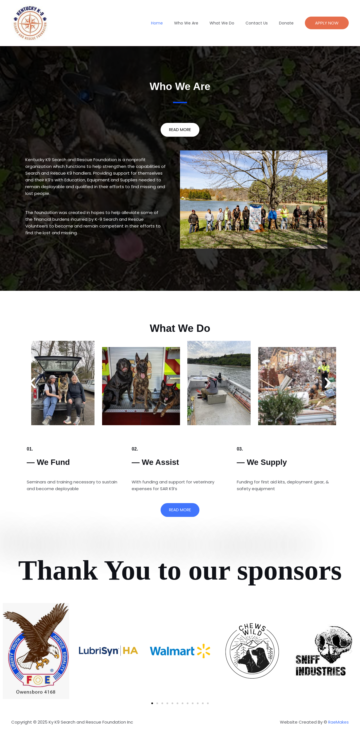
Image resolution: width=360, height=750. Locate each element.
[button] (327, 23)
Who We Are (198, 23)
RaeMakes (338, 722)
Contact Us (262, 23)
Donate (288, 23)
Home (172, 23)
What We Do (230, 23)
